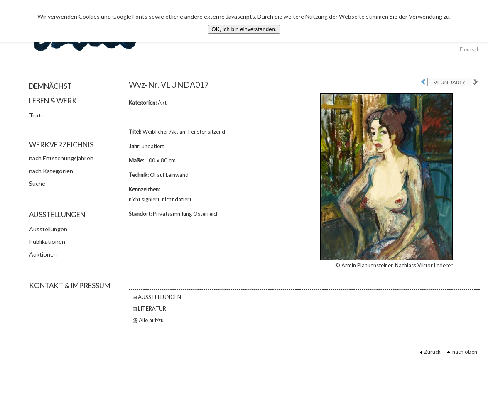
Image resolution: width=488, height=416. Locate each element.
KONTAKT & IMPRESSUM (69, 285)
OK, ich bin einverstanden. (243, 29)
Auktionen (43, 254)
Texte (36, 115)
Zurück (430, 351)
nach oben (461, 351)
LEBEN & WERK (53, 100)
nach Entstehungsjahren (61, 158)
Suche (37, 183)
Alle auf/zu (148, 320)
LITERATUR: (150, 308)
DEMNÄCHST (50, 86)
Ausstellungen (48, 228)
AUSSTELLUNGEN (157, 297)
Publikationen (47, 241)
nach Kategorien (51, 170)
